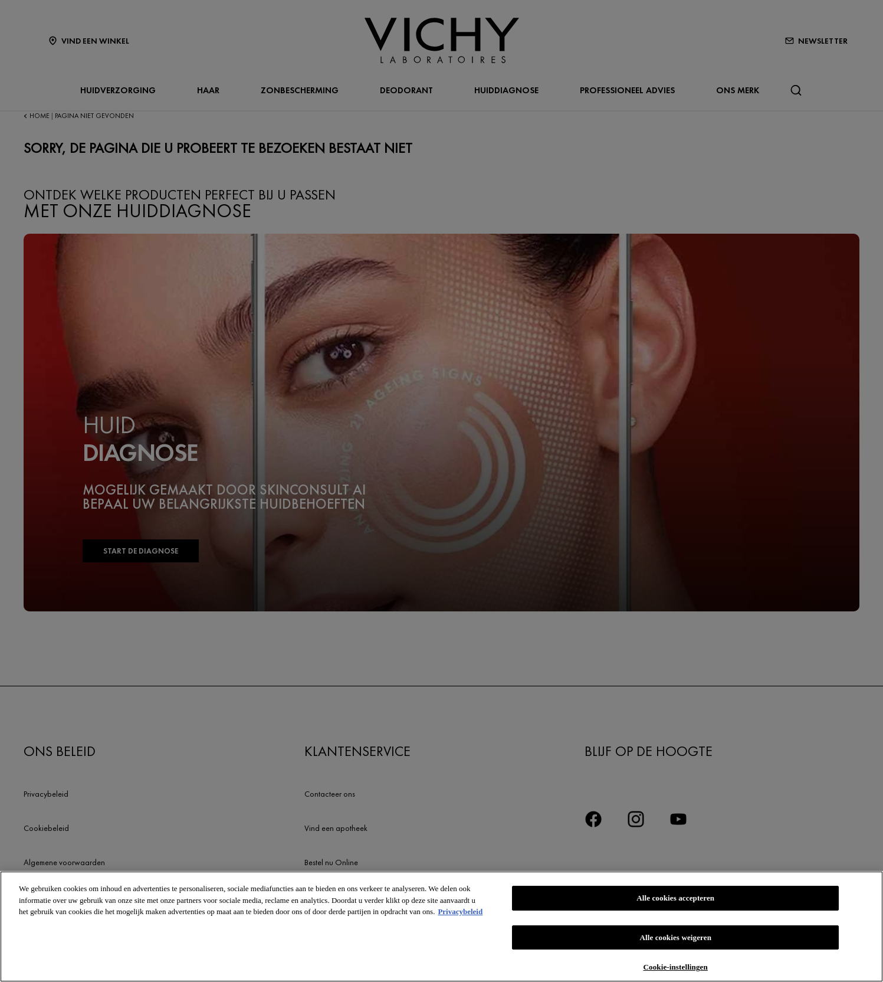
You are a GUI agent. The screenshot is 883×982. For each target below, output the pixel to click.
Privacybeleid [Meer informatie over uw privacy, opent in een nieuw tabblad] (460, 911)
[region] (441, 926)
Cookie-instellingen (676, 967)
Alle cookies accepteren (675, 897)
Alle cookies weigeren (675, 937)
